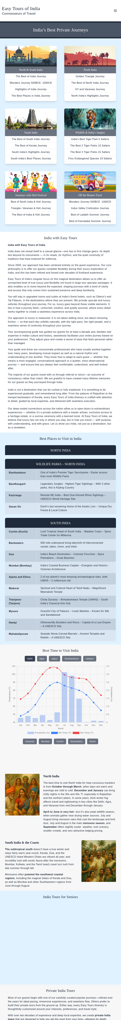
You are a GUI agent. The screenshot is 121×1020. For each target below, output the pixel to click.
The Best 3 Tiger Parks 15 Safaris (90, 152)
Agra (42, 658)
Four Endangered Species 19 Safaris (90, 158)
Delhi (30, 658)
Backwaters (77, 741)
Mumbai (45, 741)
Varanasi (29, 741)
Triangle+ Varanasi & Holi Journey (31, 208)
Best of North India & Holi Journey (31, 201)
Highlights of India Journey (30, 89)
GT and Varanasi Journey (90, 89)
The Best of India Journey (31, 76)
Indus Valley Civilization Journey (90, 208)
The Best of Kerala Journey (31, 145)
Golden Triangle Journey (90, 76)
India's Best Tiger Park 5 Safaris (90, 139)
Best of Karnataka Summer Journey (90, 221)
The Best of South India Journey (31, 139)
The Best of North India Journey (90, 82)
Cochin (60, 741)
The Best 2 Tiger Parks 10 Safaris (90, 145)
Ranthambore (72, 658)
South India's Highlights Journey (31, 152)
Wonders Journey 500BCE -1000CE (31, 82)
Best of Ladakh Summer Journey (90, 214)
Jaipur (54, 658)
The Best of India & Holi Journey (31, 214)
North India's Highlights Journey (90, 95)
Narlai (93, 741)
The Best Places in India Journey (31, 95)
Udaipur (90, 658)
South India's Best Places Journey (31, 158)
